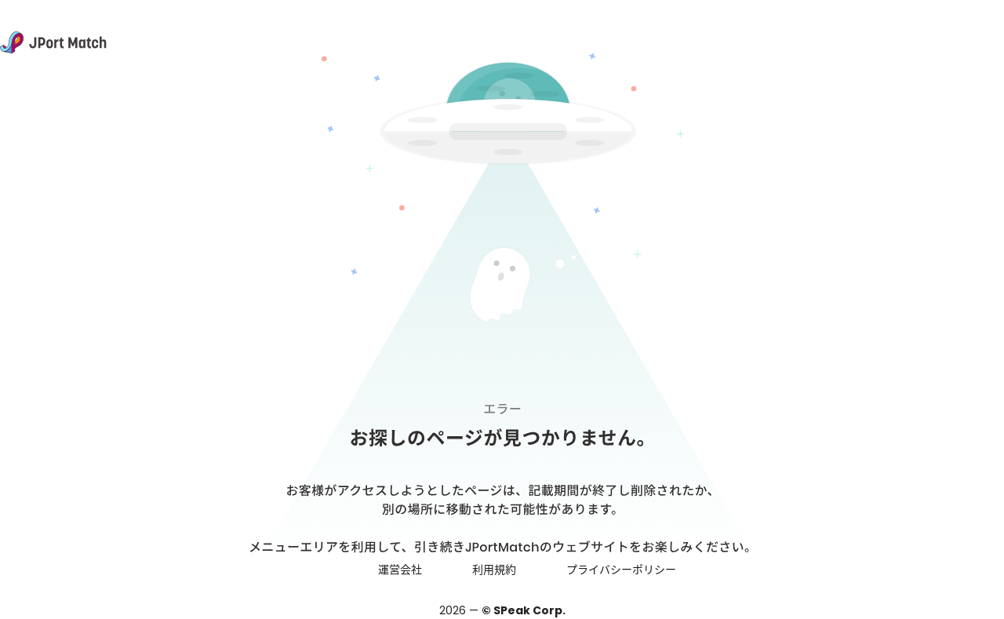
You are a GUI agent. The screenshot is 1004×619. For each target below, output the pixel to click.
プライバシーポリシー (621, 569)
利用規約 (494, 569)
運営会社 (400, 569)
